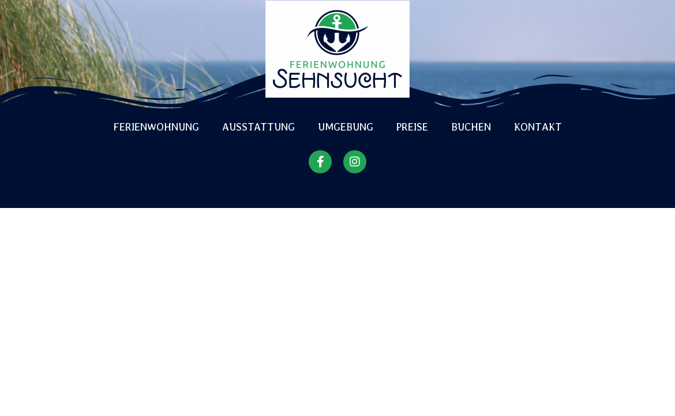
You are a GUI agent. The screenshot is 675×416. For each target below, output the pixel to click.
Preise (412, 127)
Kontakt (538, 127)
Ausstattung (258, 127)
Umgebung (345, 127)
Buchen (471, 127)
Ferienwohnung (156, 127)
